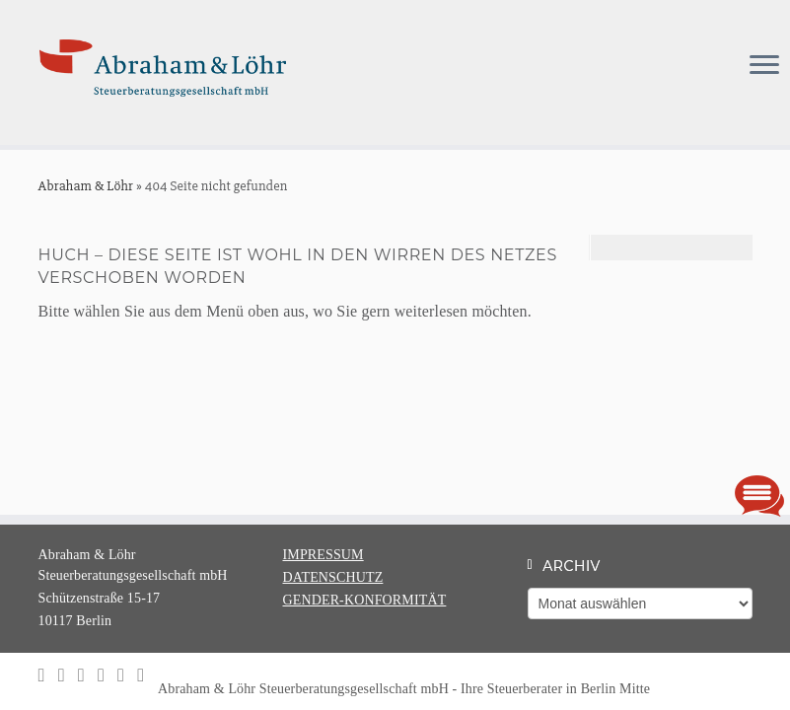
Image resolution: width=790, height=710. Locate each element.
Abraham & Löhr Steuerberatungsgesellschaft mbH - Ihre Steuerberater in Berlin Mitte (415, 688)
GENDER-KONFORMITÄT (365, 600)
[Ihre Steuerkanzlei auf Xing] (88, 675)
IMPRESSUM (323, 554)
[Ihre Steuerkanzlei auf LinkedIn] (68, 675)
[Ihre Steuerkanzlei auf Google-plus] (127, 675)
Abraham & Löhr (86, 186)
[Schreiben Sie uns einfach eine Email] (147, 675)
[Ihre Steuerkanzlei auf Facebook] (107, 675)
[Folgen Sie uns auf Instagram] (48, 675)
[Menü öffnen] (764, 67)
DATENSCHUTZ (333, 577)
